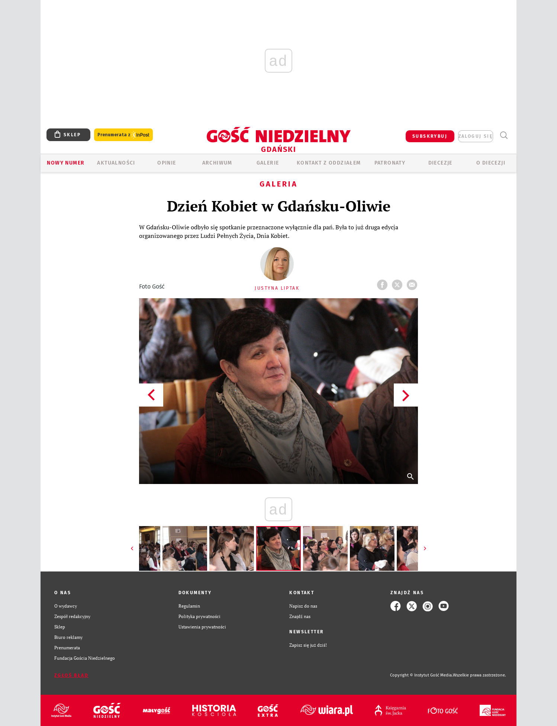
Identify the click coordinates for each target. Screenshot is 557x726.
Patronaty (390, 163)
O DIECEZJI (490, 163)
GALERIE (268, 163)
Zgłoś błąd (71, 675)
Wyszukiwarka (504, 135)
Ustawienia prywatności (202, 627)
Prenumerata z (123, 135)
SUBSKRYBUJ (429, 136)
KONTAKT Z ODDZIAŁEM (329, 163)
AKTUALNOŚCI (116, 163)
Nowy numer (65, 163)
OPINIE (166, 163)
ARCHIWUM (217, 163)
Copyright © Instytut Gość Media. (421, 675)
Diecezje (440, 163)
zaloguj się (475, 136)
